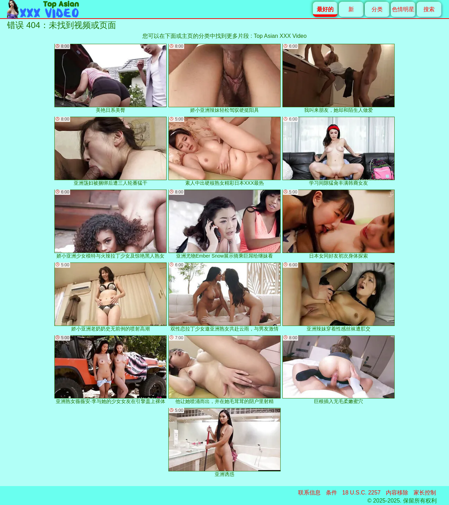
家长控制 (425, 493)
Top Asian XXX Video (280, 36)
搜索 (429, 9)
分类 (377, 9)
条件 (331, 493)
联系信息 (309, 493)
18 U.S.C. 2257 (361, 493)
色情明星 (403, 9)
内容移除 (397, 493)
